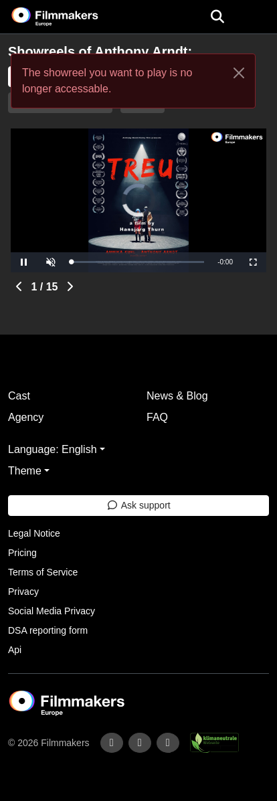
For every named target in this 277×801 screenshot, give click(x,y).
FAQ (157, 417)
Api (14, 649)
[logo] (71, 16)
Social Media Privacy (51, 611)
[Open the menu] (217, 17)
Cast (19, 396)
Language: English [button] (52, 449)
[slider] (137, 262)
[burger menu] (257, 17)
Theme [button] (24, 470)
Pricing (22, 552)
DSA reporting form (48, 630)
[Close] (239, 73)
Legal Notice (34, 533)
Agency (25, 417)
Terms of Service (43, 572)
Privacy (23, 591)
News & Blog (177, 396)
